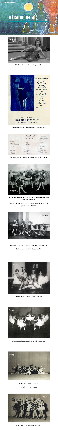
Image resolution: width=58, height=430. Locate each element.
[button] (2, 2)
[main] (29, 18)
